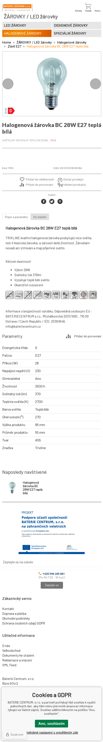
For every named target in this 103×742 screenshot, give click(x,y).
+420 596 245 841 (52, 573)
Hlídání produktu (74, 184)
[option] (51, 83)
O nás (6, 646)
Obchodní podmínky (16, 618)
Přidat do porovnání (39, 184)
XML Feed (9, 665)
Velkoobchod (11, 650)
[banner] (17, 7)
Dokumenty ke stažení (18, 655)
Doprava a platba (14, 613)
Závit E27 (14, 46)
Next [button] (95, 83)
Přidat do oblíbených (40, 179)
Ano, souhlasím (51, 723)
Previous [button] (7, 83)
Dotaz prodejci (73, 179)
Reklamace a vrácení (17, 660)
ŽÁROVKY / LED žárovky (34, 42)
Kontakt (8, 609)
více (53, 140)
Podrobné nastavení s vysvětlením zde (51, 732)
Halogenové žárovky (71, 42)
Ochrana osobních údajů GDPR (23, 623)
